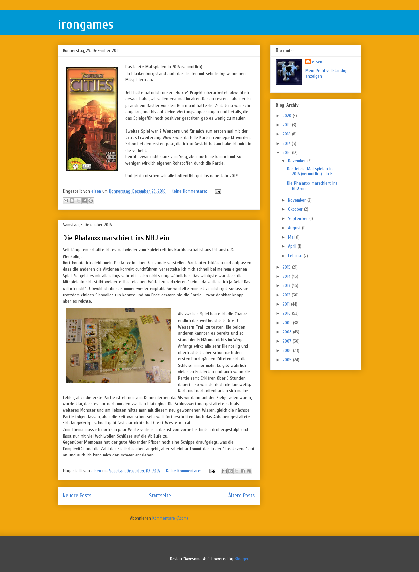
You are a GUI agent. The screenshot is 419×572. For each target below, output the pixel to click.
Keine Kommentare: (190, 191)
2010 (287, 313)
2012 (287, 295)
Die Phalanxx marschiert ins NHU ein (116, 238)
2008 (288, 332)
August (295, 228)
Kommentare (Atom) (170, 518)
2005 (288, 360)
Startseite (160, 495)
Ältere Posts (241, 495)
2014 (287, 276)
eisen (317, 61)
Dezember (297, 161)
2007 (288, 341)
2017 (287, 143)
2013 (287, 285)
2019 (287, 125)
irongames (86, 24)
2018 (287, 134)
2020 (288, 115)
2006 (288, 350)
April (293, 246)
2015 (287, 267)
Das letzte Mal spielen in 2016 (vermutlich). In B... (311, 171)
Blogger (241, 559)
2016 (287, 152)
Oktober (296, 209)
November (297, 200)
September (298, 218)
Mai (292, 237)
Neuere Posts (77, 495)
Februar (296, 256)
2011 (287, 304)
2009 (288, 323)
